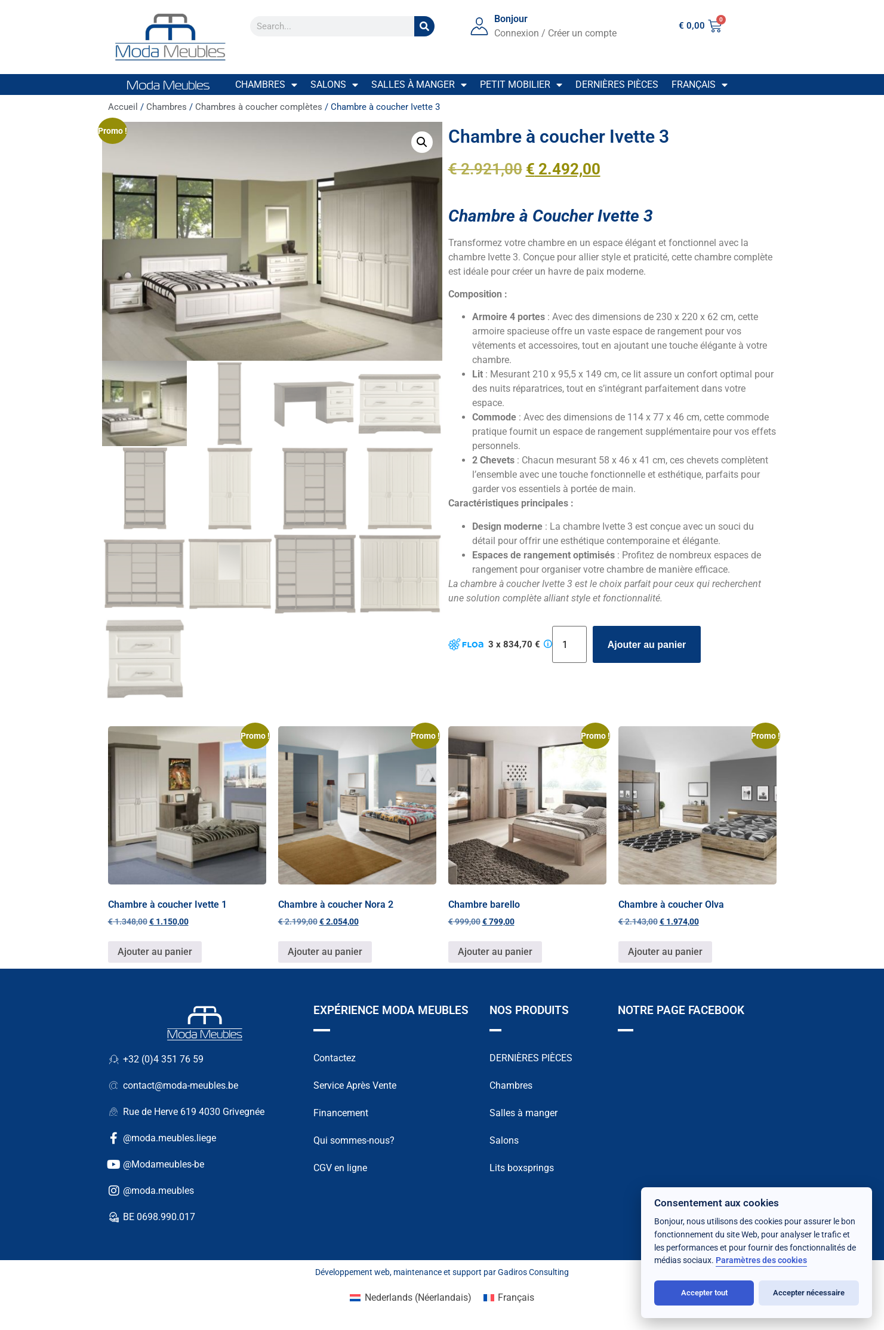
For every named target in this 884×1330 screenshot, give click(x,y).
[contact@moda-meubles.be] (114, 1087)
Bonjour (511, 18)
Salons (334, 85)
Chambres (266, 85)
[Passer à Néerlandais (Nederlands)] (410, 1299)
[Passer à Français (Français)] (509, 1299)
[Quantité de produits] (569, 644)
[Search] (424, 26)
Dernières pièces (616, 84)
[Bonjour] (479, 26)
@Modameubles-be (163, 1165)
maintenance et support (437, 1273)
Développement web (352, 1273)
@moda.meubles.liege (169, 1139)
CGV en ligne (340, 1169)
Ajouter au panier (647, 645)
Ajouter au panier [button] (155, 953)
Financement (340, 1114)
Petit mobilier (521, 85)
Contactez (334, 1059)
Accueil (123, 107)
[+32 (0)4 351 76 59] (114, 1061)
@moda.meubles (158, 1191)
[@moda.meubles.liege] (114, 1139)
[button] (422, 142)
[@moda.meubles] (114, 1192)
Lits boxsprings (521, 1169)
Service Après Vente (354, 1086)
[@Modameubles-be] (114, 1166)
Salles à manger (419, 85)
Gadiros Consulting (533, 1273)
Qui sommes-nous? (354, 1141)
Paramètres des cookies (761, 1260)
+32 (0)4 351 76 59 (163, 1060)
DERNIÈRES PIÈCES (530, 1059)
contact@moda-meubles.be (180, 1086)
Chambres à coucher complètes (258, 107)
